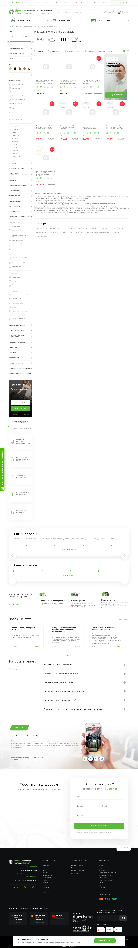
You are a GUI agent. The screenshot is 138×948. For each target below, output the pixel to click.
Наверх (124, 847)
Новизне (79, 51)
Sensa (121, 228)
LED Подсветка (14, 357)
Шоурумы (102, 887)
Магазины (48, 2)
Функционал (13, 273)
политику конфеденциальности (20, 414)
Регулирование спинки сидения (20, 373)
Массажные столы (77, 867)
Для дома (39, 228)
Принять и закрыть (105, 941)
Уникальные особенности (18, 185)
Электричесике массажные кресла (97, 232)
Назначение (13, 75)
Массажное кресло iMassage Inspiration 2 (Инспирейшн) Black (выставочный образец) (45, 173)
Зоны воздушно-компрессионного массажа (18, 174)
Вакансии (46, 890)
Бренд (11, 59)
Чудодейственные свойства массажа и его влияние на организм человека (64, 629)
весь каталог (75, 873)
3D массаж (115, 232)
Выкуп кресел (103, 867)
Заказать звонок (46, 13)
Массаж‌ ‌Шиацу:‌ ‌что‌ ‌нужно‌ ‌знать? (23, 629)
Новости (45, 870)
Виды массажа (14, 222)
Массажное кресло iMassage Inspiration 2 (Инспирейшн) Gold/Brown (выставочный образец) (115, 127)
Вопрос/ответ (47, 877)
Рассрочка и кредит (105, 880)
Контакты (46, 887)
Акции (74, 2)
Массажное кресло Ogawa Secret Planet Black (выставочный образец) (68, 82)
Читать (36, 646)
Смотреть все (69, 549)
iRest (71, 232)
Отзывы (105, 2)
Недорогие (103, 228)
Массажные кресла (77, 865)
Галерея (45, 885)
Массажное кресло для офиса (46, 232)
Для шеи (72, 228)
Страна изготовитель (16, 53)
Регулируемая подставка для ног (20, 216)
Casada (113, 228)
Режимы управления (16, 363)
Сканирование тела (15, 206)
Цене (110, 51)
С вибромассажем (41, 236)
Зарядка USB (13, 347)
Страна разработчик (16, 48)
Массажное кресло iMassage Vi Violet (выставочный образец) (69, 127)
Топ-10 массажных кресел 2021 (55, 228)
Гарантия (102, 870)
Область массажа (15, 80)
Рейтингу (101, 51)
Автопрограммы (14, 190)
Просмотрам (90, 51)
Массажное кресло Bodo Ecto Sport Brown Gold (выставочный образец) (44, 127)
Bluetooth (12, 352)
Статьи (96, 2)
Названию (69, 51)
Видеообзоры (85, 2)
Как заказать (103, 877)
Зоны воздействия (15, 126)
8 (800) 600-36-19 (44, 10)
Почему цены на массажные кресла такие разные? (104, 629)
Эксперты (46, 892)
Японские (79, 232)
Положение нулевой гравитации (20, 368)
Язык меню (12, 180)
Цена (10, 31)
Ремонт (101, 882)
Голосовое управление (17, 342)
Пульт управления (15, 201)
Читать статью (14, 604)
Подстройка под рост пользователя (16, 336)
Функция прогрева (15, 211)
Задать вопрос (116, 95)
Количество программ (16, 330)
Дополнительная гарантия (107, 872)
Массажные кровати (77, 870)
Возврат (101, 865)
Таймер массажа (14, 195)
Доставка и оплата (62, 2)
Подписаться (18, 922)
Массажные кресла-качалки (87, 228)
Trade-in (101, 885)
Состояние (12, 163)
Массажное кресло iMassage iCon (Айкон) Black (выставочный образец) (92, 127)
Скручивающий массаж (17, 325)
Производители (48, 875)
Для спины (62, 232)
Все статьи (123, 619)
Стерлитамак (15, 2)
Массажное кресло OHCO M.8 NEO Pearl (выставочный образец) (92, 82)
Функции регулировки (16, 168)
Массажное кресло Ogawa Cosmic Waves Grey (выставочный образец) (44, 82)
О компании (26, 2)
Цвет (10, 64)
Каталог (37, 2)
